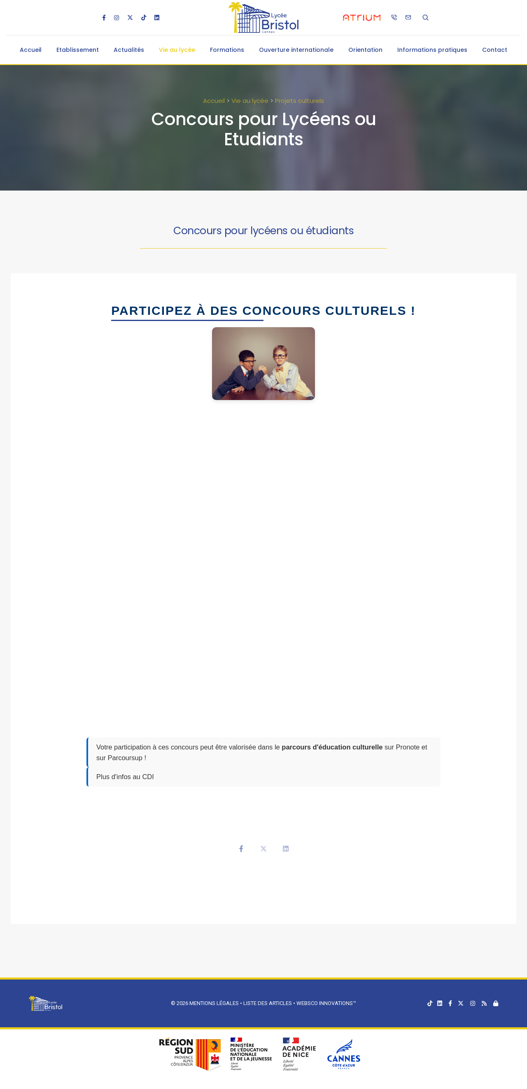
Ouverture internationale (296, 50)
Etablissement (77, 50)
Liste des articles (268, 1003)
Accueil (31, 50)
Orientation (365, 50)
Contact (494, 50)
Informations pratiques (432, 50)
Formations (227, 50)
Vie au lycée (177, 50)
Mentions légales (214, 1003)
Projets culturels (299, 100)
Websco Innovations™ (326, 1003)
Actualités (129, 50)
